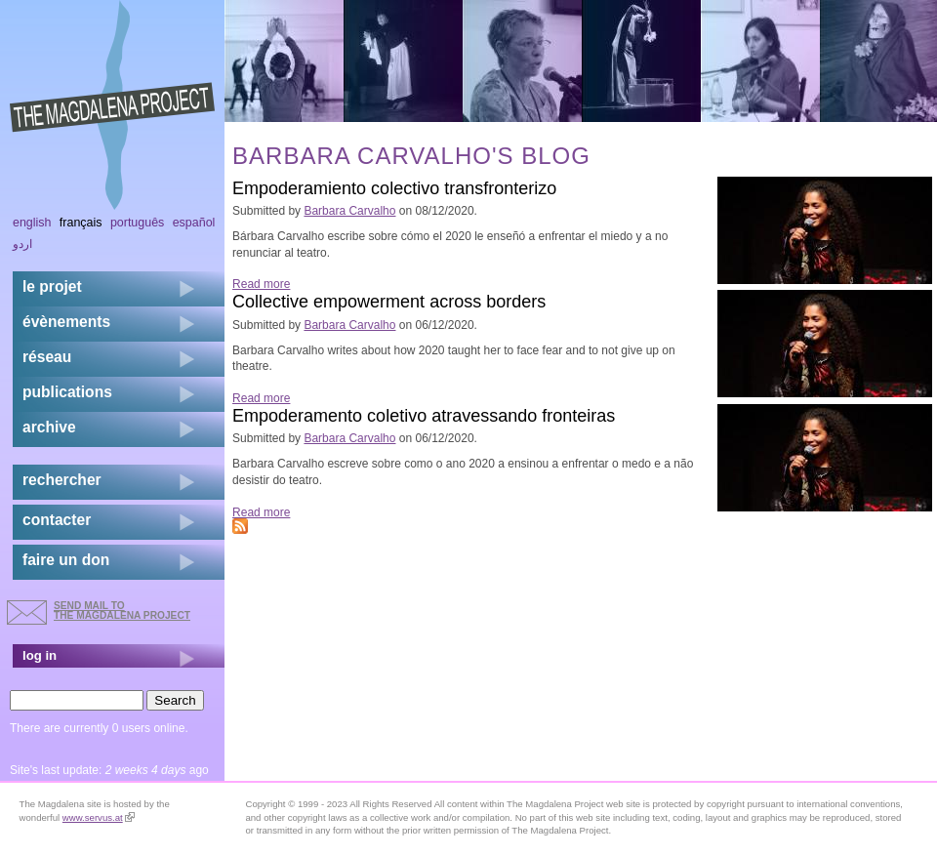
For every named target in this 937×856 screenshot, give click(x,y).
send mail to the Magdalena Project (122, 610)
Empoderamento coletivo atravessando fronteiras (423, 416)
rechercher (62, 479)
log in (39, 655)
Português (137, 222)
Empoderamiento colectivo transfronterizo (394, 188)
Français (81, 222)
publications (67, 392)
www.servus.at (98, 817)
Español (194, 222)
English (32, 222)
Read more (261, 284)
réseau (46, 356)
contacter (56, 519)
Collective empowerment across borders (389, 301)
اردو (22, 244)
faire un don (65, 559)
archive (49, 427)
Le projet (52, 286)
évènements (66, 321)
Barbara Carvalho (349, 211)
